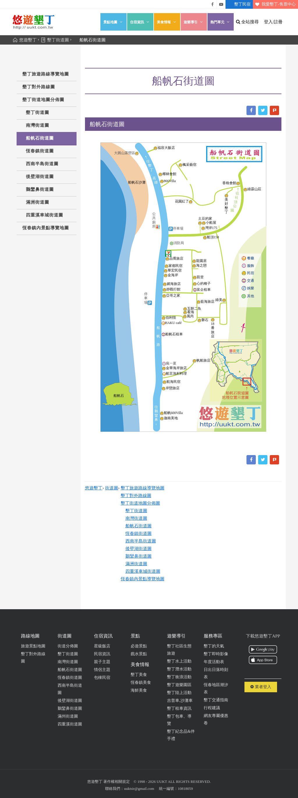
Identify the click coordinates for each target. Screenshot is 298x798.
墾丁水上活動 (179, 661)
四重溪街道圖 (70, 724)
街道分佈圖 (68, 646)
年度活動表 (214, 662)
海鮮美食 (139, 690)
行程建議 (212, 708)
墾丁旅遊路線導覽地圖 (45, 74)
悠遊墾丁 (93, 488)
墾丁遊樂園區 (179, 685)
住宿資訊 (140, 22)
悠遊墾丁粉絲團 (212, 4)
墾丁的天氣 (214, 646)
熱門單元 (220, 22)
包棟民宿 (102, 677)
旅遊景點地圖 (33, 646)
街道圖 (111, 488)
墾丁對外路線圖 (38, 86)
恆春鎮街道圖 (40, 151)
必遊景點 (139, 646)
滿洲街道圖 (37, 202)
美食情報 (167, 22)
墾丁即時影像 (216, 654)
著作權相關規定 (116, 781)
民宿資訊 (102, 654)
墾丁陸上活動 (179, 692)
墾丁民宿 (238, 4)
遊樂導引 (194, 22)
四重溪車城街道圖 (44, 215)
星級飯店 (102, 646)
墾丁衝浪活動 (179, 677)
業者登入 (260, 687)
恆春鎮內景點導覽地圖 (45, 228)
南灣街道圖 (37, 125)
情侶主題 (102, 669)
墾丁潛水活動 (179, 669)
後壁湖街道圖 (40, 176)
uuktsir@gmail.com (139, 788)
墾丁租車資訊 (179, 708)
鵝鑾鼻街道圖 (40, 189)
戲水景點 (139, 654)
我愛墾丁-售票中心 (274, 4)
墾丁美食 (139, 674)
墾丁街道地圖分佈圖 (43, 99)
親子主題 (102, 662)
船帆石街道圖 (40, 138)
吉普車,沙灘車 (180, 700)
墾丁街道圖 (37, 112)
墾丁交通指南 (216, 700)
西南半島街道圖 (42, 163)
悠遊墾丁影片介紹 (221, 4)
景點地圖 (113, 22)
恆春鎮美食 (141, 682)
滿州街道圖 (68, 716)
